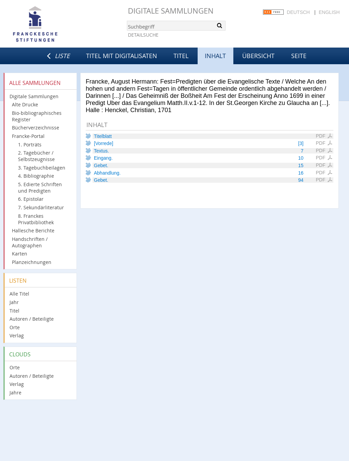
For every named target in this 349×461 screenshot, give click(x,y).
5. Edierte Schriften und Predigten (40, 187)
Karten (19, 253)
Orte (15, 327)
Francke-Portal (28, 136)
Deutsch (298, 12)
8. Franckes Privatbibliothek (36, 219)
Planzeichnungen (31, 262)
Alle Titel (19, 293)
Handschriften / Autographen (30, 242)
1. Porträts (29, 144)
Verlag (17, 335)
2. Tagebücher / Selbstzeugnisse (36, 155)
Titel (180, 56)
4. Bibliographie (36, 176)
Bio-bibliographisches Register (37, 116)
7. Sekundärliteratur (41, 207)
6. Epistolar (31, 199)
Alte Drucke (25, 104)
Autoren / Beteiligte (32, 319)
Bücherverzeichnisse (35, 127)
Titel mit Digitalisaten (121, 56)
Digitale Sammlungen (171, 11)
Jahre (15, 392)
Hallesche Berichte (33, 230)
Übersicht (258, 56)
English (329, 12)
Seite (298, 56)
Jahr (14, 302)
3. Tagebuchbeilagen (41, 167)
